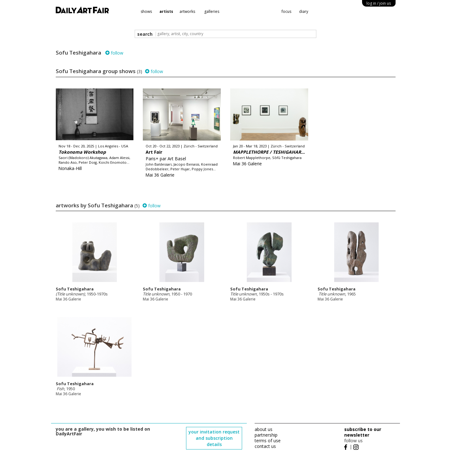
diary (303, 11)
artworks (187, 11)
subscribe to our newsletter (362, 432)
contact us (265, 446)
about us (263, 429)
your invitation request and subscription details (214, 438)
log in (378, 3)
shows (146, 11)
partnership (266, 435)
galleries (211, 11)
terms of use (268, 441)
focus (286, 11)
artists (166, 11)
